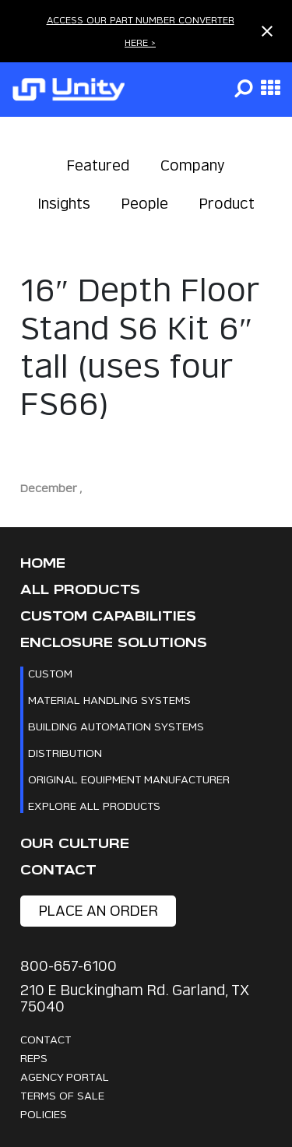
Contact (58, 870)
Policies (43, 1114)
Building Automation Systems (116, 726)
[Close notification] (267, 31)
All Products (80, 589)
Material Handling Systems (109, 699)
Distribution (65, 752)
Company (192, 165)
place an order (98, 910)
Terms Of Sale (62, 1095)
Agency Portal (64, 1076)
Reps (33, 1057)
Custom (50, 673)
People (144, 203)
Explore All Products (94, 805)
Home (42, 563)
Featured (98, 165)
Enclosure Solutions (113, 642)
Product (227, 203)
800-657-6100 (68, 966)
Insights (63, 203)
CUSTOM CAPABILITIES (108, 616)
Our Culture (74, 843)
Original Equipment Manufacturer (129, 779)
